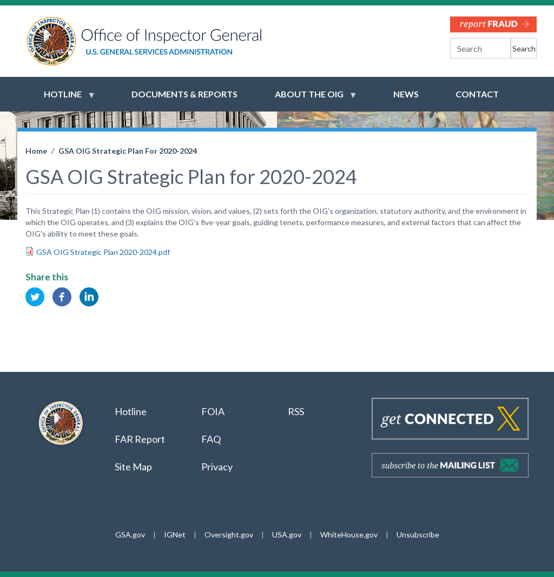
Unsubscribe (418, 534)
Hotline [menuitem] (63, 99)
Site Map (133, 467)
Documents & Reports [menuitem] (184, 94)
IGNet (175, 534)
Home (36, 150)
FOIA (213, 411)
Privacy (217, 467)
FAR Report (140, 439)
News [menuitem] (406, 94)
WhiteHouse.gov (349, 534)
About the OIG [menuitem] (309, 99)
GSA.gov (130, 534)
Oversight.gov (229, 534)
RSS (297, 411)
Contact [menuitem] (477, 94)
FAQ (211, 439)
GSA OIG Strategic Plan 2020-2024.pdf (103, 252)
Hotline (131, 411)
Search (524, 48)
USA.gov (286, 534)
